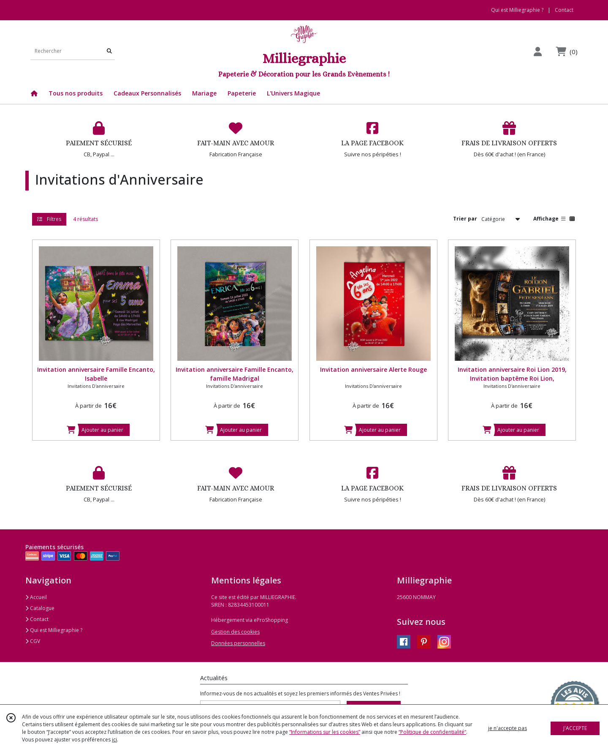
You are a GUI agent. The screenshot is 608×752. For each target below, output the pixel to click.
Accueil (36, 597)
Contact (564, 10)
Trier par (465, 218)
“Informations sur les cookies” (324, 732)
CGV (32, 641)
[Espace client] (537, 51)
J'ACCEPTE (575, 728)
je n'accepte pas (507, 728)
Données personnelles (238, 643)
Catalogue (39, 608)
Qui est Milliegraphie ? (53, 630)
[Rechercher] (109, 51)
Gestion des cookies (235, 631)
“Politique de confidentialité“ (432, 732)
